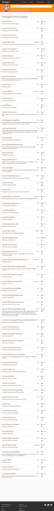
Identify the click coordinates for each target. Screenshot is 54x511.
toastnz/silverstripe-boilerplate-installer (15, 260)
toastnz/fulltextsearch (9, 112)
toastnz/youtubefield (9, 474)
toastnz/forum (7, 105)
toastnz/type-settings (9, 445)
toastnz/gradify (7, 138)
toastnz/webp (6, 460)
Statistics (21, 504)
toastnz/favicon (7, 84)
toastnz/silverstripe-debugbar (11, 288)
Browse (24, 2)
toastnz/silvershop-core (10, 251)
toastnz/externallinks (9, 76)
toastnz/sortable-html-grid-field (12, 390)
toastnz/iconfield (7, 153)
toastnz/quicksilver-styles (10, 224)
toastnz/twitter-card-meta (10, 438)
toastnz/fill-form (7, 91)
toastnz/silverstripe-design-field (12, 295)
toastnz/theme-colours (9, 411)
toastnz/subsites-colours (10, 397)
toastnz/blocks (7, 21)
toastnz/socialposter (9, 383)
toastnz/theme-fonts (9, 417)
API (2, 508)
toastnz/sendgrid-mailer (10, 238)
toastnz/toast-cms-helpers (10, 424)
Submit (31, 2)
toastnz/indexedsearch (9, 160)
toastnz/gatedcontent (9, 128)
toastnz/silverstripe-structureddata (13, 354)
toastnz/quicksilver (8, 217)
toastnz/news (6, 189)
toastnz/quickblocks (8, 210)
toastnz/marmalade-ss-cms (11, 176)
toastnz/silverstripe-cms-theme (12, 274)
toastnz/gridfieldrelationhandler (12, 145)
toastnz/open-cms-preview (11, 196)
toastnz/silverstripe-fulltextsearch (13, 302)
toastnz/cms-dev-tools (9, 35)
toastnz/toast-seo (8, 431)
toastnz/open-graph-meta (10, 203)
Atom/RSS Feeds (5, 506)
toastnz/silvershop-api (9, 245)
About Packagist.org (6, 504)
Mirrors (3, 510)
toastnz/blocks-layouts (9, 28)
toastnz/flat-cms (7, 98)
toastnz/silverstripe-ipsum (10, 327)
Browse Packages (23, 506)
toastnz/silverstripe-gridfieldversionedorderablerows (19, 320)
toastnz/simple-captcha (10, 362)
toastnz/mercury (7, 183)
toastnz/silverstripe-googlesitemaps (14, 309)
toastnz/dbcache (7, 56)
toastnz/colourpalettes (9, 49)
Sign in (49, 2)
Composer (23, 9)
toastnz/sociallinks (8, 376)
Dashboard (21, 510)
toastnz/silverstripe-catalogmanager (14, 266)
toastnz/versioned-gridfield (11, 452)
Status (20, 508)
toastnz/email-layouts (9, 69)
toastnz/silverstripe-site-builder (12, 334)
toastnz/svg (6, 404)
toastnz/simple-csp (8, 369)
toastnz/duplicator (8, 63)
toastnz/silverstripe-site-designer (13, 341)
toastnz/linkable (7, 168)
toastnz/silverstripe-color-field (12, 281)
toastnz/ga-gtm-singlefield (10, 120)
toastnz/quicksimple (8, 231)
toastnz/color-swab (8, 42)
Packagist (6, 2)
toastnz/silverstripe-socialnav (11, 347)
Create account (40, 2)
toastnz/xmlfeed (7, 467)
